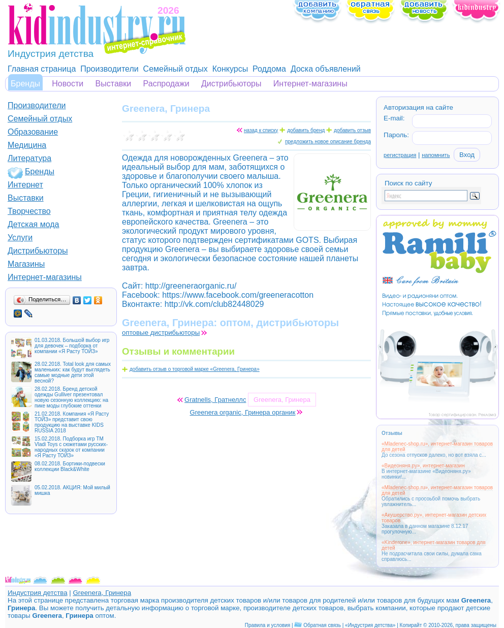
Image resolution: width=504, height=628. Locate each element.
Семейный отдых (175, 69)
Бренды (25, 83)
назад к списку (261, 130)
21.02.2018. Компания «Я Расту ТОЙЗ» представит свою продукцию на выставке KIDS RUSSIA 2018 (72, 422)
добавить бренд (306, 130)
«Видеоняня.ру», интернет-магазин (423, 465)
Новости (67, 83)
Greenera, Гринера (102, 592)
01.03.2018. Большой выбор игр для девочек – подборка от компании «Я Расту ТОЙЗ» (72, 345)
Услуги (20, 237)
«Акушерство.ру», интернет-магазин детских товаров (434, 517)
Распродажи (166, 83)
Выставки (114, 83)
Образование (33, 132)
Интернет (25, 184)
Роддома (269, 69)
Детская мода (33, 224)
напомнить (436, 155)
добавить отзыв (352, 130)
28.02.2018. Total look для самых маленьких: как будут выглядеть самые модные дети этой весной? (73, 372)
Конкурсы (230, 69)
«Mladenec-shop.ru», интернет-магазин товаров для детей (437, 446)
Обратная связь (322, 625)
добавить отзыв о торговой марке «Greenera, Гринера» (195, 369)
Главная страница (42, 69)
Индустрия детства (38, 592)
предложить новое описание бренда (328, 141)
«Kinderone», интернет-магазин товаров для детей (434, 545)
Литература (29, 158)
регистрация (400, 155)
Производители (109, 69)
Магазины (26, 264)
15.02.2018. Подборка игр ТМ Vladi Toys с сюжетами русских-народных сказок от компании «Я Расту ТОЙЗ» (71, 447)
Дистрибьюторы (231, 83)
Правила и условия (267, 625)
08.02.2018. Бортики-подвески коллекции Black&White (70, 466)
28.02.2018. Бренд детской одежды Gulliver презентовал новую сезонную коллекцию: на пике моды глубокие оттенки (71, 397)
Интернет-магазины (310, 83)
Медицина (27, 145)
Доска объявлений (326, 69)
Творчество (29, 211)
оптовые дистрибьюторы (161, 332)
